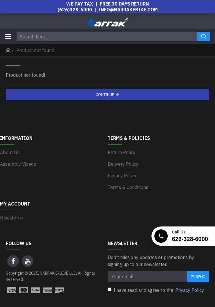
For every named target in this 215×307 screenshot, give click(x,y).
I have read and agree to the (156, 290)
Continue (105, 94)
